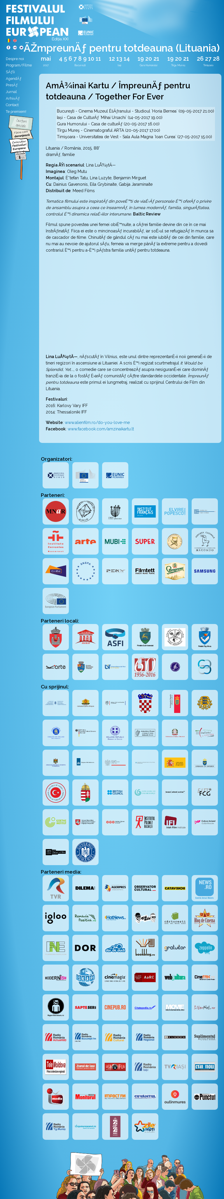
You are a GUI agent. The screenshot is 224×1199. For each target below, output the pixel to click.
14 (127, 58)
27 (208, 58)
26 (200, 58)
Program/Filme (19, 65)
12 (112, 58)
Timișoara (208, 65)
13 (119, 58)
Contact (12, 105)
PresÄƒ (12, 85)
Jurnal (11, 92)
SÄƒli (10, 72)
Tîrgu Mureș (178, 65)
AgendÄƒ (14, 78)
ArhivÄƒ (13, 98)
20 (148, 58)
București (79, 65)
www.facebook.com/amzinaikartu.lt (101, 429)
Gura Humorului (148, 65)
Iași (119, 65)
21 (156, 58)
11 (98, 58)
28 (216, 58)
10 (91, 58)
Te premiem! (16, 111)
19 (141, 58)
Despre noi (15, 59)
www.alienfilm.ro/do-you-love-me (97, 422)
